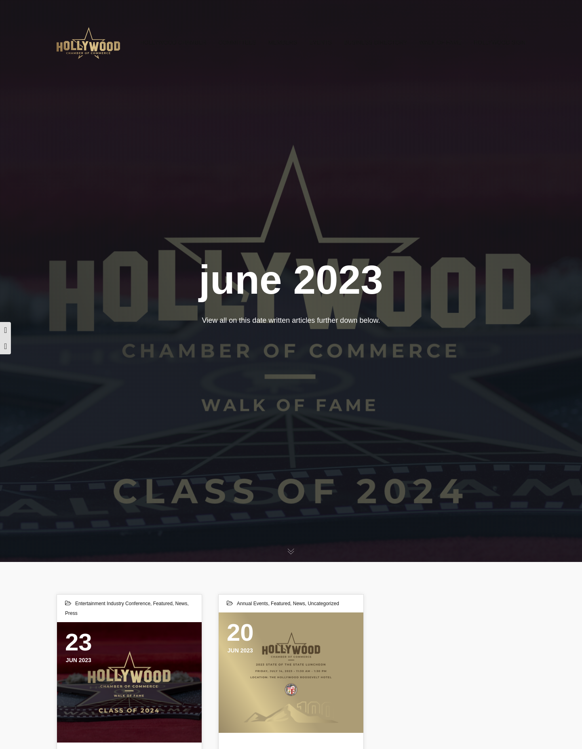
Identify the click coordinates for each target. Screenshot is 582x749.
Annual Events (252, 603)
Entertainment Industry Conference (112, 603)
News (181, 603)
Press (71, 613)
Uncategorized (323, 603)
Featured (163, 603)
